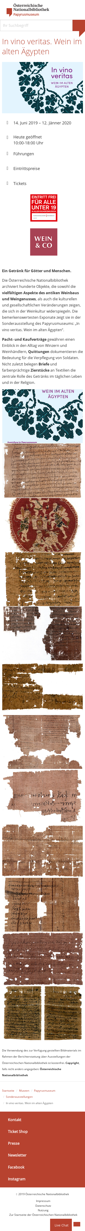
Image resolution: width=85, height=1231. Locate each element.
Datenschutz (43, 1206)
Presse (13, 1143)
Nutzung (43, 1210)
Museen (24, 1091)
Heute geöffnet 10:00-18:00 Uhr (28, 139)
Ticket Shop (18, 1131)
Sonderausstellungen (19, 1097)
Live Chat (61, 1225)
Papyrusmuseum (26, 14)
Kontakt (14, 1119)
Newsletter (17, 1155)
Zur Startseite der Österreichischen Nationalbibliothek (43, 1215)
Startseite (8, 1091)
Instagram (16, 1179)
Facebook (16, 1166)
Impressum (43, 1201)
